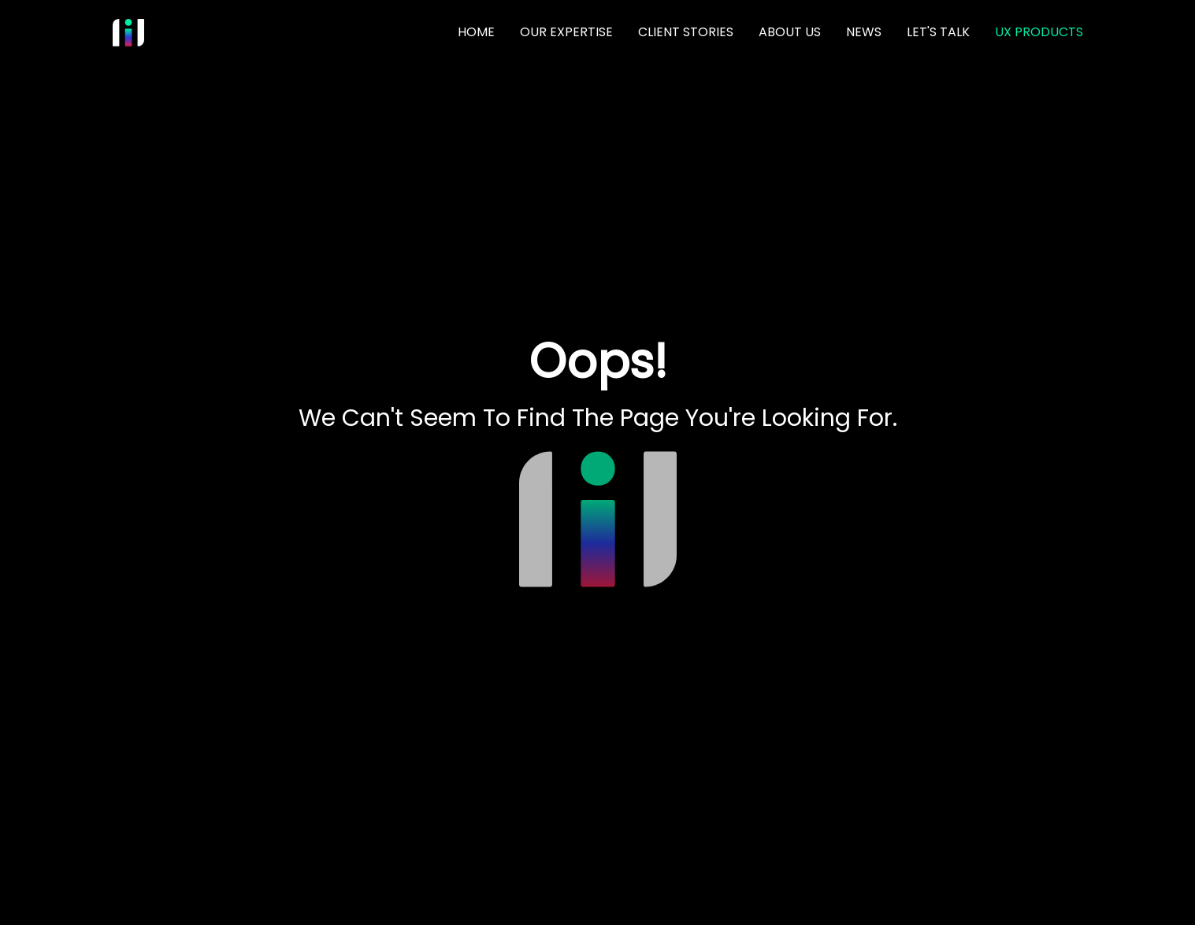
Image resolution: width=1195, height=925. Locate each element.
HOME (476, 32)
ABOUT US (790, 32)
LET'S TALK (938, 32)
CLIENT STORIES (685, 32)
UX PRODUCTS (1039, 32)
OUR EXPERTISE (566, 32)
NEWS (863, 32)
